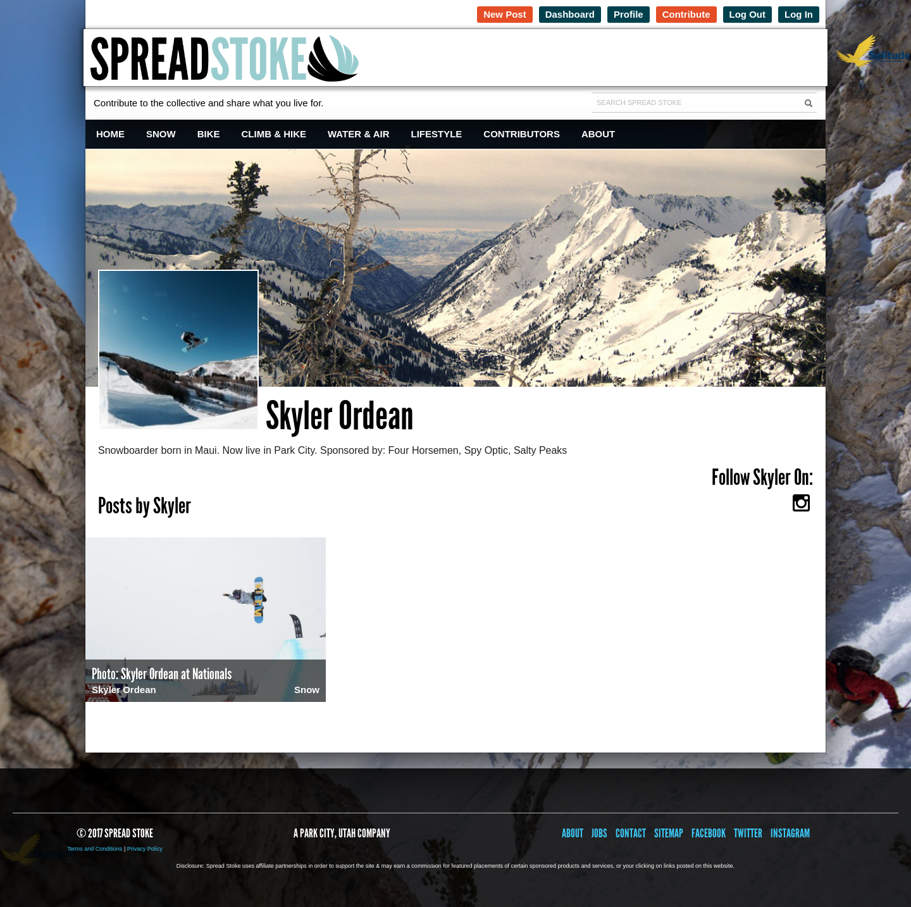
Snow (161, 133)
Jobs (599, 833)
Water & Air (359, 133)
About (598, 133)
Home (110, 133)
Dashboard (570, 14)
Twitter (748, 833)
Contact (631, 833)
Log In (798, 14)
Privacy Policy (145, 849)
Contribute (686, 14)
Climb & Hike (274, 133)
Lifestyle (436, 133)
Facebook (708, 833)
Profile (628, 14)
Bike (208, 133)
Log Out (747, 14)
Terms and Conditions (94, 849)
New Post (504, 14)
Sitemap (668, 833)
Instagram (790, 833)
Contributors (521, 133)
